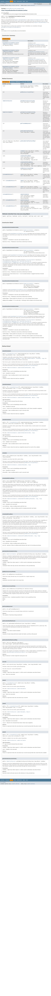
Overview (2, 1)
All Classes (3, 3)
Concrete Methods (26, 81)
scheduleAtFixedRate (25, 155)
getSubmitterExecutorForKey (27, 100)
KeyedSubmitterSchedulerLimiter (11, 42)
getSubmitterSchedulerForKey (27, 112)
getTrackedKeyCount (25, 123)
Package (7, 1)
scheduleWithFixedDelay (26, 162)
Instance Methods (15, 81)
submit (22, 174)
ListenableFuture (7, 174)
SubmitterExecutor (7, 100)
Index (24, 1)
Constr (13, 5)
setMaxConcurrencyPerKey (26, 168)
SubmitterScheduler (8, 44)
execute (22, 85)
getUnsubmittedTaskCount (26, 130)
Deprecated (19, 1)
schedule (22, 150)
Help (27, 1)
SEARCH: (35, 3)
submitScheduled (24, 194)
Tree (15, 1)
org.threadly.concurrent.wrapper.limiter (15, 8)
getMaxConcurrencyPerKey (26, 92)
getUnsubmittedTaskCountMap (27, 140)
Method (17, 5)
